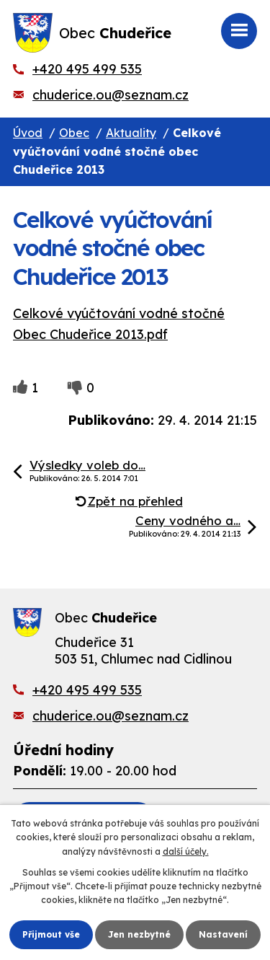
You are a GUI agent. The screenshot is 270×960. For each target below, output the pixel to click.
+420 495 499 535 (87, 69)
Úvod (27, 132)
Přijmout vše (51, 934)
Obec (74, 132)
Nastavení (223, 934)
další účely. (186, 851)
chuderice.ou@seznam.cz (110, 95)
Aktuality (131, 132)
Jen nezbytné (139, 934)
